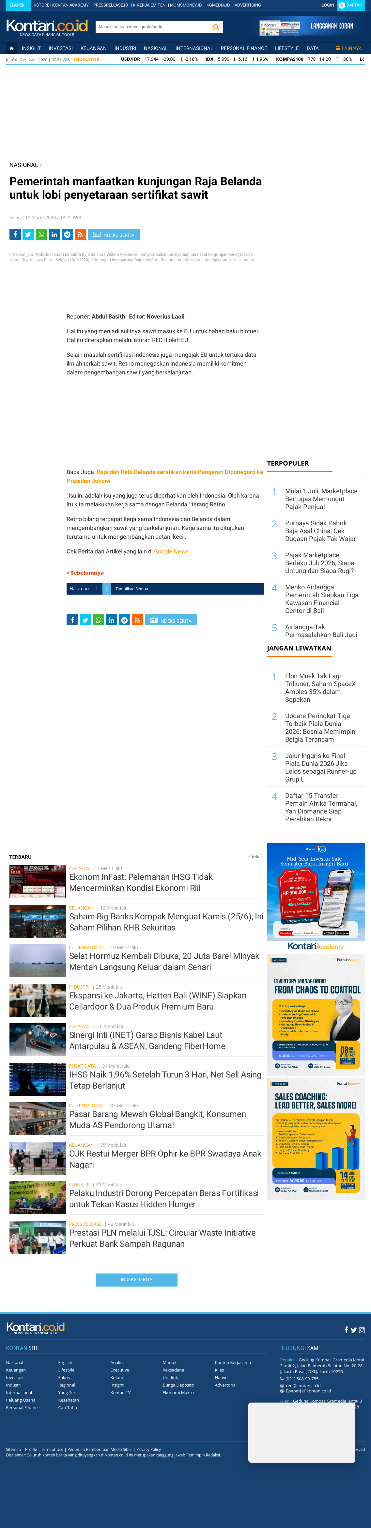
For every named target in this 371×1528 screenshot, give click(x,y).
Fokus (64, 1377)
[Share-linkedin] (54, 234)
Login (328, 5)
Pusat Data (82, 1066)
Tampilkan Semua (132, 589)
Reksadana (173, 1370)
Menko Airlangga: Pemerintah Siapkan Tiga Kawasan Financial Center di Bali (322, 599)
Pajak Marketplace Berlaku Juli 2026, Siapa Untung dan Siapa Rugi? (319, 563)
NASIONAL (23, 164)
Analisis (118, 1362)
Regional (66, 1385)
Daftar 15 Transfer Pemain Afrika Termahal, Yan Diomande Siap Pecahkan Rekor (321, 807)
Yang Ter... (68, 1392)
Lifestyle (287, 48)
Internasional (194, 48)
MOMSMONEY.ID (186, 5)
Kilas (219, 1370)
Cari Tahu (67, 1407)
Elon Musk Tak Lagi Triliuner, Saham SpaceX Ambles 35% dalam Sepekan (320, 687)
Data (313, 48)
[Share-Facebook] (15, 234)
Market (170, 1362)
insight (31, 48)
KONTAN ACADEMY (70, 5)
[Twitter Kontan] (353, 1330)
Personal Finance (244, 48)
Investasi (61, 48)
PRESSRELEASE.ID (110, 5)
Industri (125, 48)
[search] (152, 26)
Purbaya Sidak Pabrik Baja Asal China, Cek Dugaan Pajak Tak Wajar (320, 531)
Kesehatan (68, 1400)
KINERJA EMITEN (149, 5)
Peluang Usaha (21, 1400)
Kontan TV (121, 1392)
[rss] (80, 234)
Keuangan (94, 48)
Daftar (354, 5)
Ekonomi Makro (178, 1392)
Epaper (16, 5)
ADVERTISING (248, 5)
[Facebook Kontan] (346, 1330)
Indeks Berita (136, 1279)
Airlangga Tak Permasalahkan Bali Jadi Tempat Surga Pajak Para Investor (321, 638)
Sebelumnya (85, 572)
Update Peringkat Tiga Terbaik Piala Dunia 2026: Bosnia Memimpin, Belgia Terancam (321, 727)
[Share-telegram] (67, 234)
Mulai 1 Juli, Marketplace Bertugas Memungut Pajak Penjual (321, 499)
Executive (120, 1370)
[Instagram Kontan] (362, 1330)
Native (221, 1377)
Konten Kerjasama (233, 1362)
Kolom (117, 1377)
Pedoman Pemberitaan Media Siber (100, 1449)
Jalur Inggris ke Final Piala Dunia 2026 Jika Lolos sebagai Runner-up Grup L (321, 767)
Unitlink (170, 1377)
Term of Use (52, 1449)
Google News (171, 551)
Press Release (85, 1224)
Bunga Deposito (178, 1385)
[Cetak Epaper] (306, 34)
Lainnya (349, 48)
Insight (117, 1385)
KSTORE (41, 5)
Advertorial (226, 1385)
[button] (216, 27)
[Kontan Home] (11, 48)
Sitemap (13, 1449)
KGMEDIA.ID (218, 5)
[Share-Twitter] (28, 234)
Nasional (156, 48)
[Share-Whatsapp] (41, 234)
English (65, 1362)
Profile (31, 1449)
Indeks (255, 856)
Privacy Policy (148, 1449)
